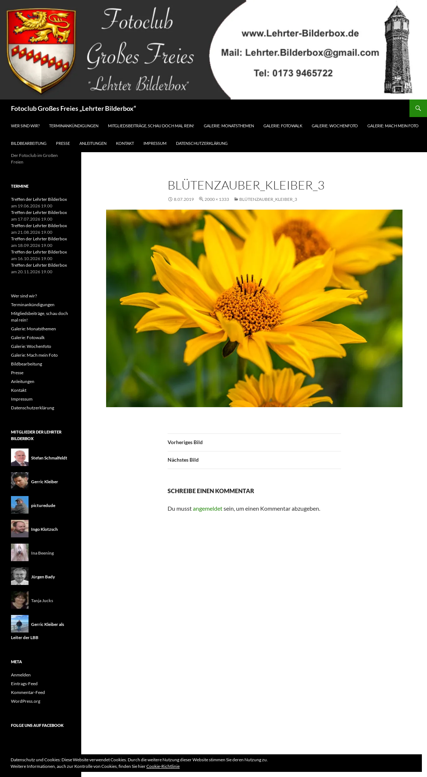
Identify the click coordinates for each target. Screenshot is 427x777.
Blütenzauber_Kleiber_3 (268, 199)
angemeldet (207, 508)
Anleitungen (92, 143)
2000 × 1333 (217, 199)
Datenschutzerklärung (202, 143)
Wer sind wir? (25, 125)
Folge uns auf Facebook (37, 725)
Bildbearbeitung (28, 143)
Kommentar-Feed (28, 692)
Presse (63, 143)
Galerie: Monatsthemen (229, 125)
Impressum (154, 143)
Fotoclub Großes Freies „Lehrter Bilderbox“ (73, 108)
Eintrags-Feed (24, 683)
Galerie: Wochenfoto (335, 125)
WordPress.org (25, 701)
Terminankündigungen (73, 125)
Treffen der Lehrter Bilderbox (39, 199)
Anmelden (21, 674)
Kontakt (125, 143)
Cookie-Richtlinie (163, 766)
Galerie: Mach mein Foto (393, 125)
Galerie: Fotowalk (282, 125)
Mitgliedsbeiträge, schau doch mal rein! (151, 125)
